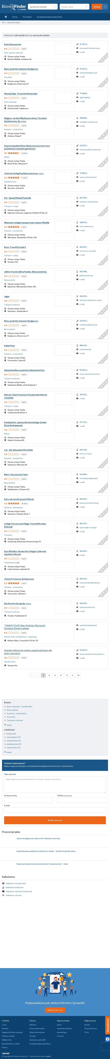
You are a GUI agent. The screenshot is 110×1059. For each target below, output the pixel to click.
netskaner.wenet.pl (64, 1028)
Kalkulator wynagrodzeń (16, 883)
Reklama (32, 1025)
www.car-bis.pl (86, 454)
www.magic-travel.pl (88, 527)
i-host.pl (60, 1036)
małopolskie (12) (13, 747)
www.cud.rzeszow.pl (88, 177)
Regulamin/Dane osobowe (12, 1032)
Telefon (64, 795)
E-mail (7, 805)
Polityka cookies (8, 1036)
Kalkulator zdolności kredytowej (19, 891)
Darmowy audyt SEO (37, 1040)
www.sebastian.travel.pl (90, 374)
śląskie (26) (11, 734)
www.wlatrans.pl (86, 226)
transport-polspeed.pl (89, 202)
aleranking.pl (62, 1032)
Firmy (86, 1032)
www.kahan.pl (85, 349)
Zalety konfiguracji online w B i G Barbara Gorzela (38, 838)
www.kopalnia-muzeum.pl (90, 149)
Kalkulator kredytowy (15, 887)
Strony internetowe (37, 1028)
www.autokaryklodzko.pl (90, 583)
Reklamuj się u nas (55, 1010)
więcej (8, 725)
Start (3, 22)
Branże (87, 1025)
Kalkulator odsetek (14, 895)
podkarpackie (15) (14, 744)
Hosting (32, 1036)
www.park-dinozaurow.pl (90, 48)
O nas (4, 1025)
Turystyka (11, 717)
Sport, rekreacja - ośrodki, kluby (19, 706)
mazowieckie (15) (14, 740)
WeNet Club (6, 1040)
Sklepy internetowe (37, 1032)
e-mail (82, 52)
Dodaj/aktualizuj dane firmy (40, 1044)
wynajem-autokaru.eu (89, 122)
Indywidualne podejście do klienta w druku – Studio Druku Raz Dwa (46, 851)
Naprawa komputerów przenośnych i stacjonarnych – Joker (42, 864)
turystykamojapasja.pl (89, 478)
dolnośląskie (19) (13, 737)
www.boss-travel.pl (88, 251)
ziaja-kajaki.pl (85, 97)
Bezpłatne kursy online (11, 1044)
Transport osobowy (15, 720)
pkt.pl (59, 1025)
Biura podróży (12, 710)
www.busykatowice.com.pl (91, 300)
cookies (48, 1056)
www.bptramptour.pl (88, 625)
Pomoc (4, 1047)
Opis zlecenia (10, 774)
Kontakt (5, 1028)
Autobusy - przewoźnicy (17, 713)
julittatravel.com (86, 275)
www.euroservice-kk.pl (89, 503)
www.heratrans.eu (87, 607)
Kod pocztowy (10, 795)
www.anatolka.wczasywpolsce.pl (93, 654)
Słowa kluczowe (90, 1028)
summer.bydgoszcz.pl (88, 73)
